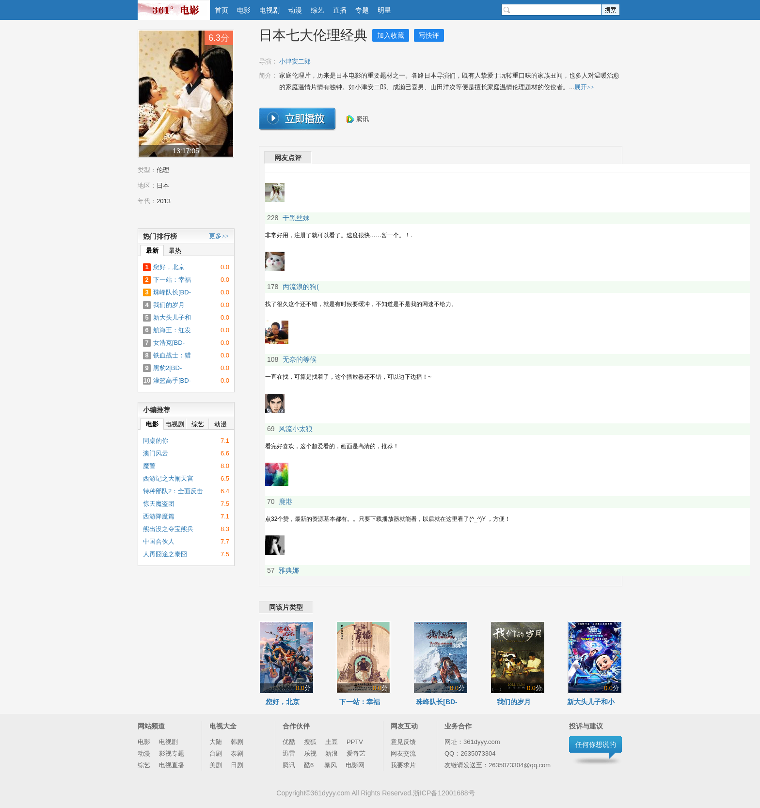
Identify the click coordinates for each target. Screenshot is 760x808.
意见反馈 (403, 741)
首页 (221, 10)
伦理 (163, 170)
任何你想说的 (595, 744)
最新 (152, 250)
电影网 (355, 765)
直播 (340, 10)
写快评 (429, 35)
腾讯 (358, 119)
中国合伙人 (158, 541)
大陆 (215, 741)
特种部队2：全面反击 (173, 491)
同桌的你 (155, 440)
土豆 (331, 741)
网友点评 (287, 158)
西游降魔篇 (158, 516)
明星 (384, 10)
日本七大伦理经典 (313, 35)
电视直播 (171, 765)
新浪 (331, 753)
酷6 (310, 765)
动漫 (295, 10)
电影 (244, 10)
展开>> (584, 87)
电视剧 (269, 10)
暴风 (330, 765)
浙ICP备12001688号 (444, 793)
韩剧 (237, 741)
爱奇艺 (356, 753)
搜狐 (310, 741)
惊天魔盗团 (158, 503)
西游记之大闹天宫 (168, 478)
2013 (164, 201)
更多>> (219, 236)
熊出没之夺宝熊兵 (168, 529)
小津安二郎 (295, 61)
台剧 (215, 753)
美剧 (215, 765)
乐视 (310, 753)
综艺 (317, 10)
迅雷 (289, 753)
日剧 (237, 765)
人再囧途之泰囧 (165, 554)
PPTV (355, 741)
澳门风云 (155, 453)
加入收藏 (390, 35)
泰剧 (237, 753)
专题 (362, 10)
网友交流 (403, 753)
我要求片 (403, 765)
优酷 (289, 741)
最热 (175, 250)
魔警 (149, 465)
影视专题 (171, 753)
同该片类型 (286, 607)
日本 (163, 185)
